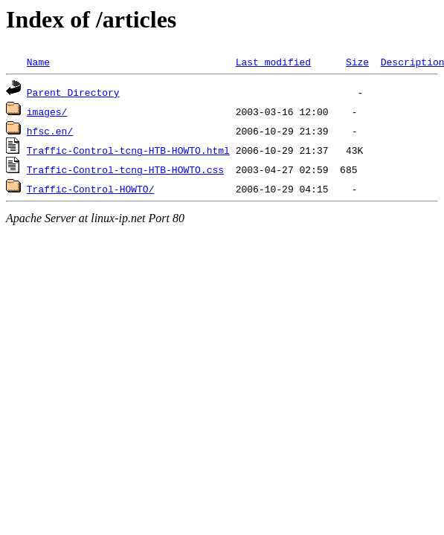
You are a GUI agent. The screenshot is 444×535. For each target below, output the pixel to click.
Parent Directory (73, 92)
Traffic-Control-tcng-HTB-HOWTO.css (125, 169)
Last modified (273, 61)
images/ (47, 111)
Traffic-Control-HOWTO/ (91, 188)
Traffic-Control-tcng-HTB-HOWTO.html (128, 150)
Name (38, 61)
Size (357, 61)
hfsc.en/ (50, 130)
